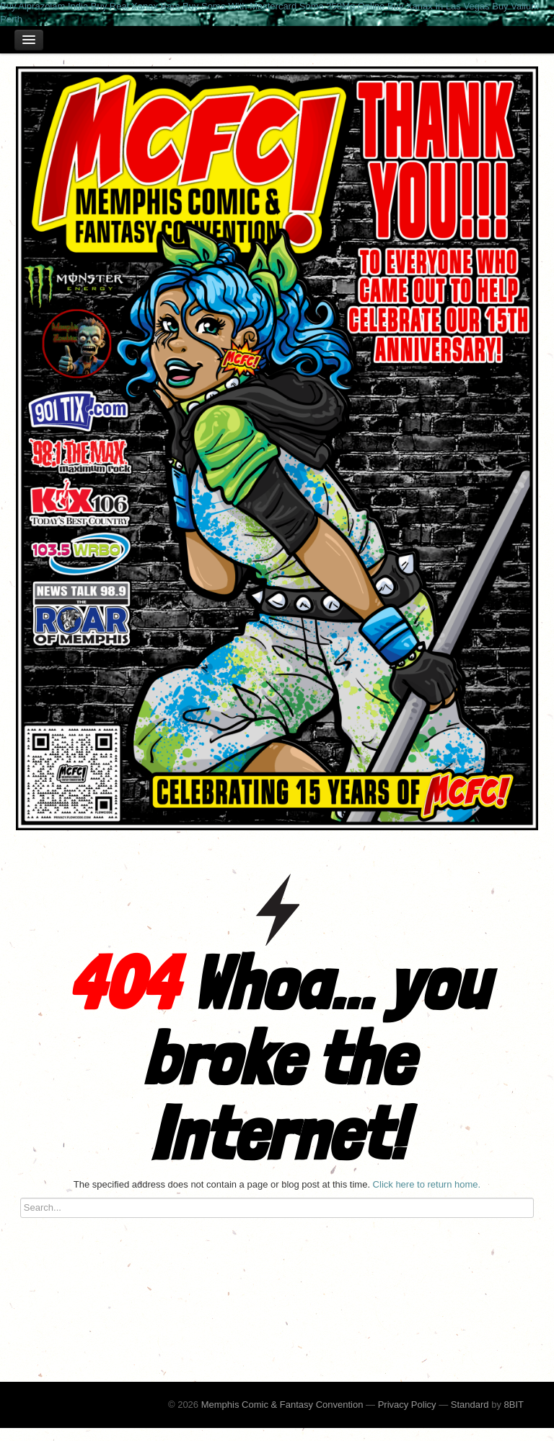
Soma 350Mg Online (342, 6)
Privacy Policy (407, 1404)
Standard (470, 1404)
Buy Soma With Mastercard (239, 6)
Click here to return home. (427, 1184)
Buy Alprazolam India (44, 6)
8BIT (514, 1404)
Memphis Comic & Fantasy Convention (282, 1404)
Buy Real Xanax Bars (135, 6)
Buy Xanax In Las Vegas (438, 6)
